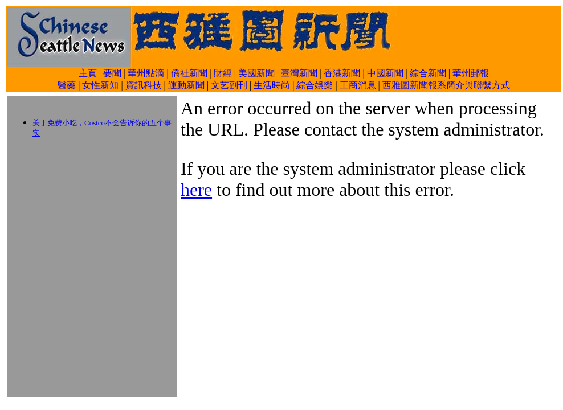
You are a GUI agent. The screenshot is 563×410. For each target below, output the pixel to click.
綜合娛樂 (314, 85)
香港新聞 (342, 73)
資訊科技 (143, 85)
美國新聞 (256, 73)
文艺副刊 (229, 85)
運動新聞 (186, 85)
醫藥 (67, 85)
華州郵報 (470, 73)
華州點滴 (146, 73)
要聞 (112, 73)
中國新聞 (385, 73)
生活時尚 (272, 85)
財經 (223, 73)
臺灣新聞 (299, 73)
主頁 (88, 73)
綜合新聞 (428, 73)
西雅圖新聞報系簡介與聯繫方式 (446, 85)
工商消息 (358, 85)
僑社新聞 (189, 73)
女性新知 (100, 85)
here (196, 189)
